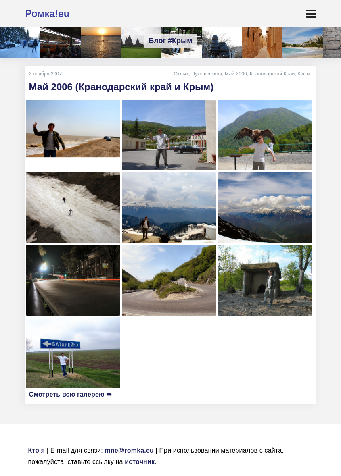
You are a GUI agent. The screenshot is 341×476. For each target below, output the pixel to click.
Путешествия (206, 74)
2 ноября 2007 (45, 74)
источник (140, 461)
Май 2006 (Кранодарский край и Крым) (121, 86)
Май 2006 (236, 74)
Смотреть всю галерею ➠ (70, 394)
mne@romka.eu (129, 450)
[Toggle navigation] (311, 13)
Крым (303, 74)
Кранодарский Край (272, 74)
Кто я (36, 450)
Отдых (181, 74)
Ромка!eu (47, 13)
